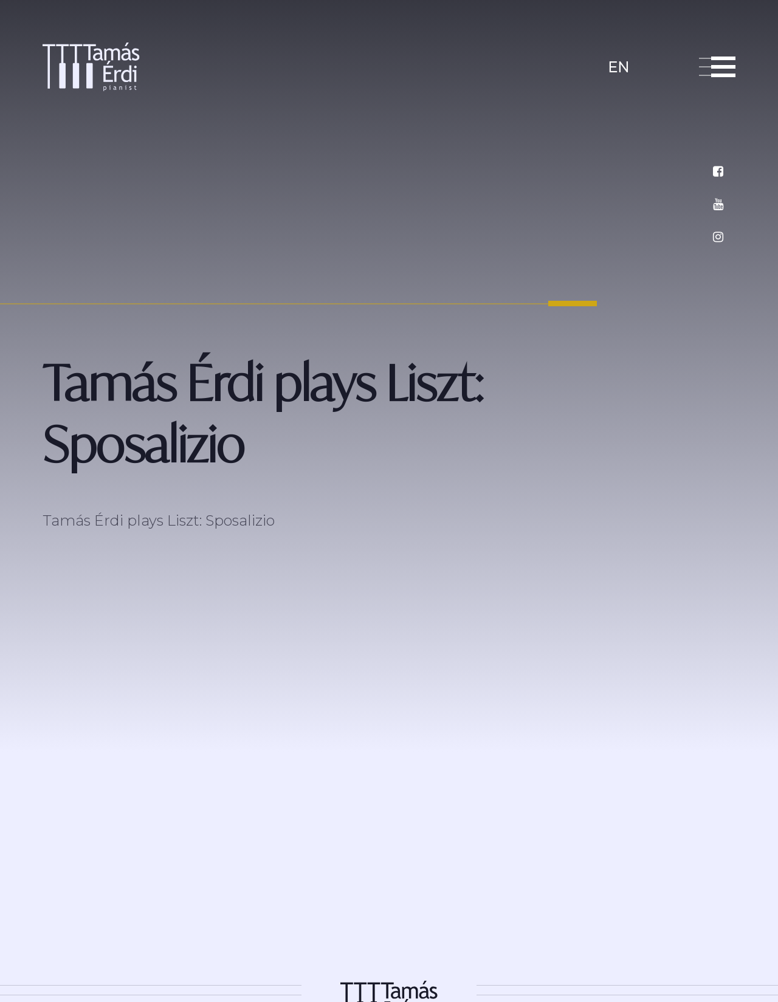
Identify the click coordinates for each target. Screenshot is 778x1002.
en (618, 67)
